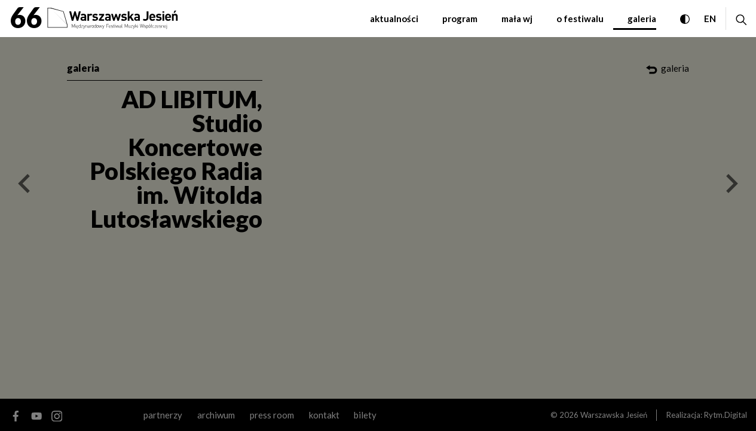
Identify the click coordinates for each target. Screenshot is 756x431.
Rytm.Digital (725, 415)
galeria (642, 18)
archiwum (216, 414)
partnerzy (162, 414)
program (460, 18)
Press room (272, 414)
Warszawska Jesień (613, 415)
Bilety (365, 414)
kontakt (324, 414)
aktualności (394, 18)
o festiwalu (580, 18)
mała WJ (516, 18)
